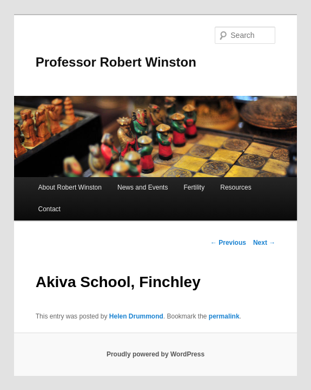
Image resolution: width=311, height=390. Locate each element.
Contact (49, 209)
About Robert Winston (70, 187)
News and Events (142, 187)
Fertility (194, 187)
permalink (224, 316)
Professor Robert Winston (116, 62)
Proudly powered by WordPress (155, 354)
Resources (235, 187)
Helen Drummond (136, 316)
